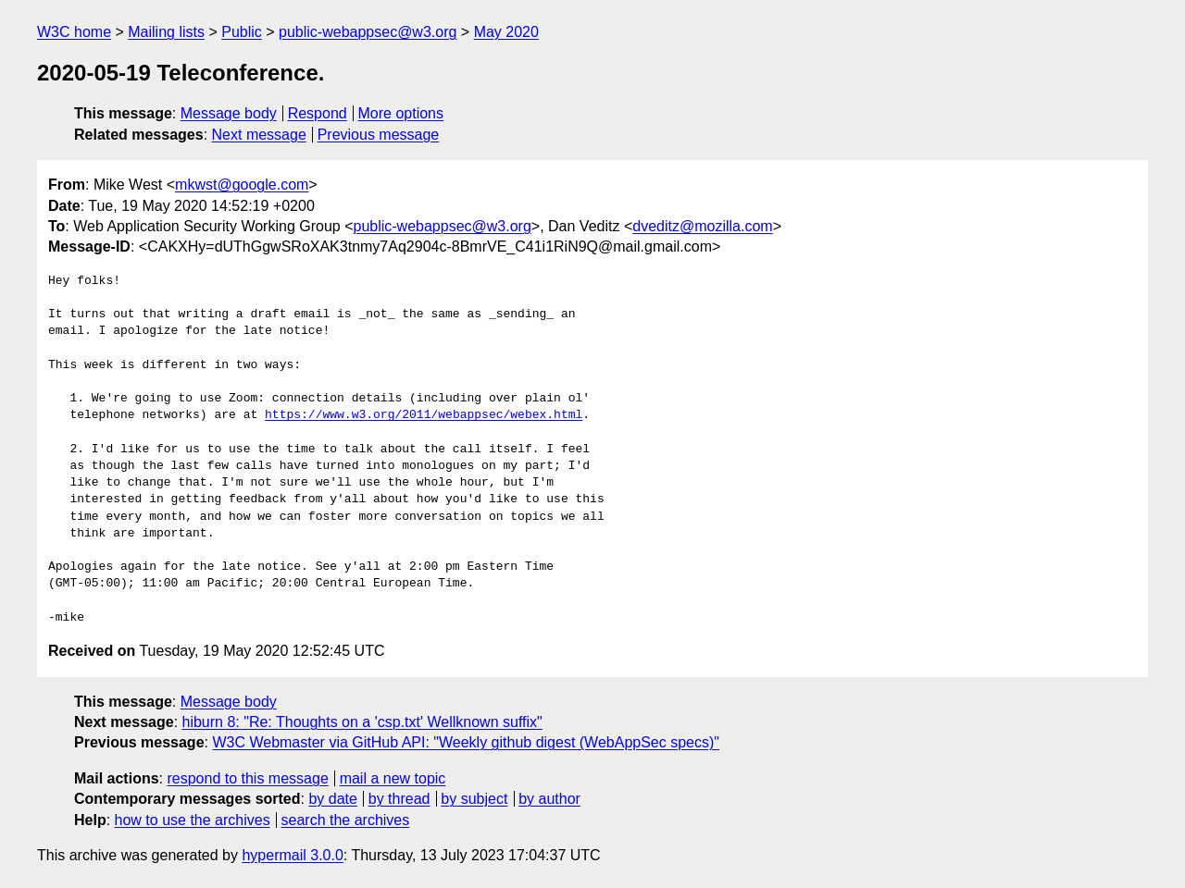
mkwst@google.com (241, 184)
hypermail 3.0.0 (292, 855)
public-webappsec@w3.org (367, 32)
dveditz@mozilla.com (702, 226)
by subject (474, 799)
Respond (317, 113)
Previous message (379, 134)
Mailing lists (166, 32)
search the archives (345, 820)
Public (241, 32)
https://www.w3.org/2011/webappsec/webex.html (423, 415)
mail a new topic (393, 778)
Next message (259, 134)
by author (549, 799)
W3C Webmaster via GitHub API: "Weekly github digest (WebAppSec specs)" (465, 742)
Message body (229, 113)
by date (332, 799)
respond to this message (247, 778)
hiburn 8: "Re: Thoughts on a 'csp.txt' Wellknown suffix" (362, 722)
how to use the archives (192, 820)
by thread (399, 799)
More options (401, 113)
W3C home (74, 32)
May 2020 (506, 32)
